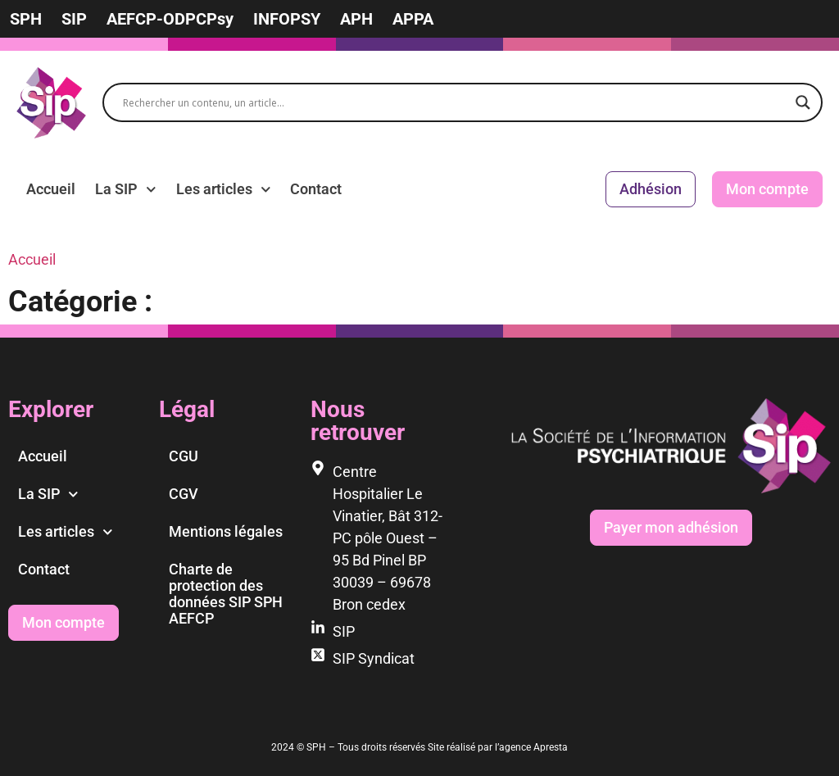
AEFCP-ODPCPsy (170, 19)
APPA (412, 19)
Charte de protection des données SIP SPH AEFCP (226, 593)
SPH (26, 19)
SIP (74, 19)
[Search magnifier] (802, 102)
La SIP (125, 189)
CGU (183, 456)
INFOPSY (286, 19)
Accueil (50, 188)
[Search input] (455, 102)
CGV (183, 493)
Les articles (223, 189)
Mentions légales (226, 531)
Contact (316, 188)
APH (356, 19)
